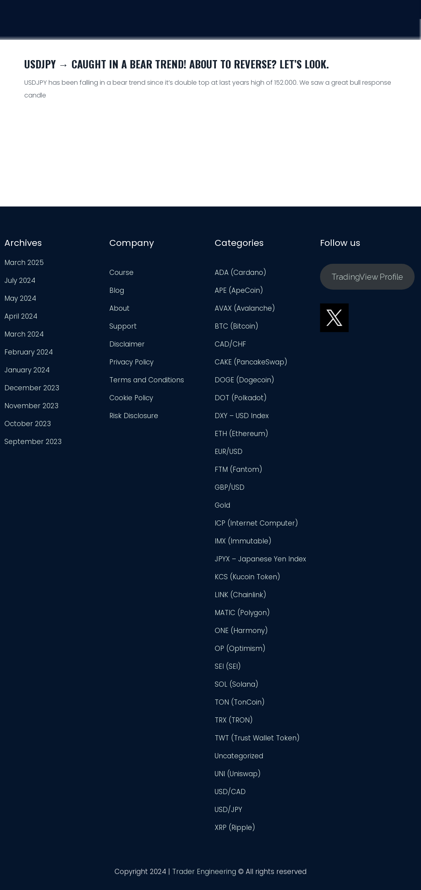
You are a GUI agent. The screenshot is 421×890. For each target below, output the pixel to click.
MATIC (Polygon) (242, 612)
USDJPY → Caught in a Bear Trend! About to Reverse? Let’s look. (176, 64)
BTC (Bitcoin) (236, 326)
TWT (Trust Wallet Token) (257, 738)
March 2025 (24, 262)
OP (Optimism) (240, 648)
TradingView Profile (367, 277)
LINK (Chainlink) (240, 595)
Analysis (312, 27)
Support (359, 28)
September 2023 (33, 441)
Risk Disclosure (133, 416)
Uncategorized (239, 756)
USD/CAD (230, 792)
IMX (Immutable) (243, 541)
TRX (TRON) (234, 720)
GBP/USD (229, 487)
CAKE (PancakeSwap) (251, 362)
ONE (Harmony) (241, 630)
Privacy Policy (131, 362)
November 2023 (31, 406)
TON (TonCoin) (240, 702)
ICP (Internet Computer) (256, 523)
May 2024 (20, 298)
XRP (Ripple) (235, 827)
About (119, 308)
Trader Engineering (204, 874)
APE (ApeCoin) (239, 290)
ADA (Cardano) (240, 272)
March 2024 (24, 334)
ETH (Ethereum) (241, 433)
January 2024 (27, 370)
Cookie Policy (131, 398)
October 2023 (27, 423)
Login (403, 30)
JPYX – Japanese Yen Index (260, 559)
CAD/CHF (230, 344)
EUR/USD (229, 451)
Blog (116, 290)
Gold (222, 505)
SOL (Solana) (236, 684)
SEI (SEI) (228, 666)
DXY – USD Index (242, 416)
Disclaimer (127, 344)
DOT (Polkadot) (241, 398)
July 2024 (19, 280)
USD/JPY (228, 809)
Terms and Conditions (146, 380)
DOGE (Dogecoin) (244, 380)
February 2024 (28, 352)
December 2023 (31, 388)
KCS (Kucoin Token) (247, 577)
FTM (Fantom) (238, 469)
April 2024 (20, 316)
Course (265, 25)
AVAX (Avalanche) (245, 308)
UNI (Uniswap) (238, 774)
